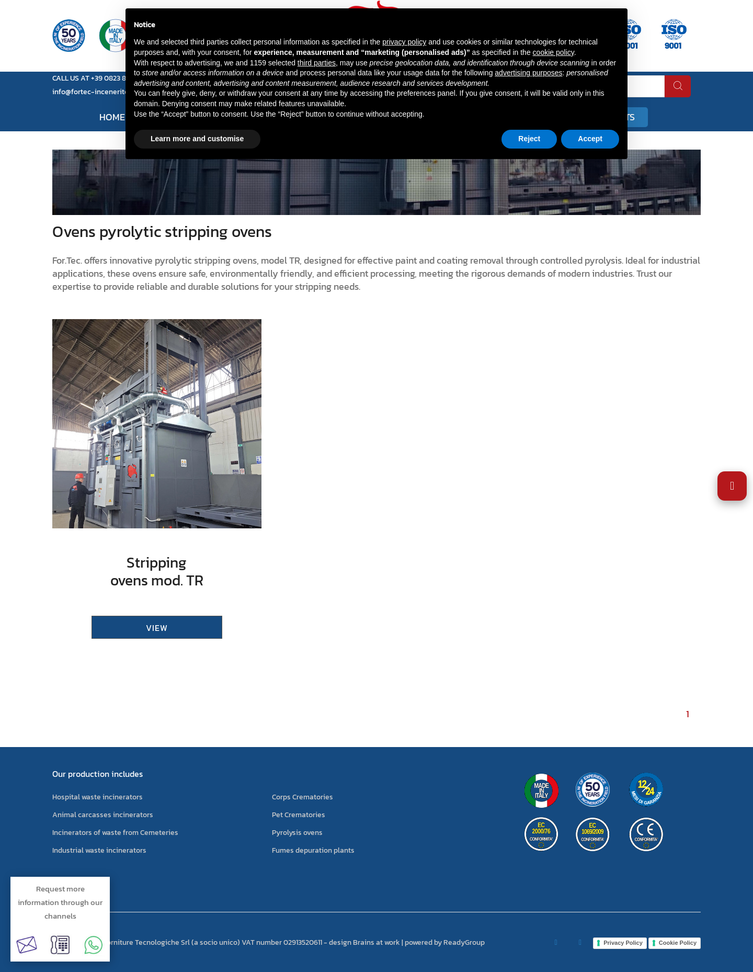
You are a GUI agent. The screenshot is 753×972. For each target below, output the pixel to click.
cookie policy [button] (553, 52)
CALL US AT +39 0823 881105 (97, 78)
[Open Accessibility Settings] (732, 486)
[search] (678, 86)
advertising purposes (528, 73)
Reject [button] (529, 138)
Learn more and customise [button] (197, 138)
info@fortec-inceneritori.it (96, 91)
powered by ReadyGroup (445, 942)
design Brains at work (364, 942)
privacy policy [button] (404, 42)
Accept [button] (590, 138)
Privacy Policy (623, 943)
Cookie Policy (678, 943)
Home (112, 117)
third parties (317, 63)
